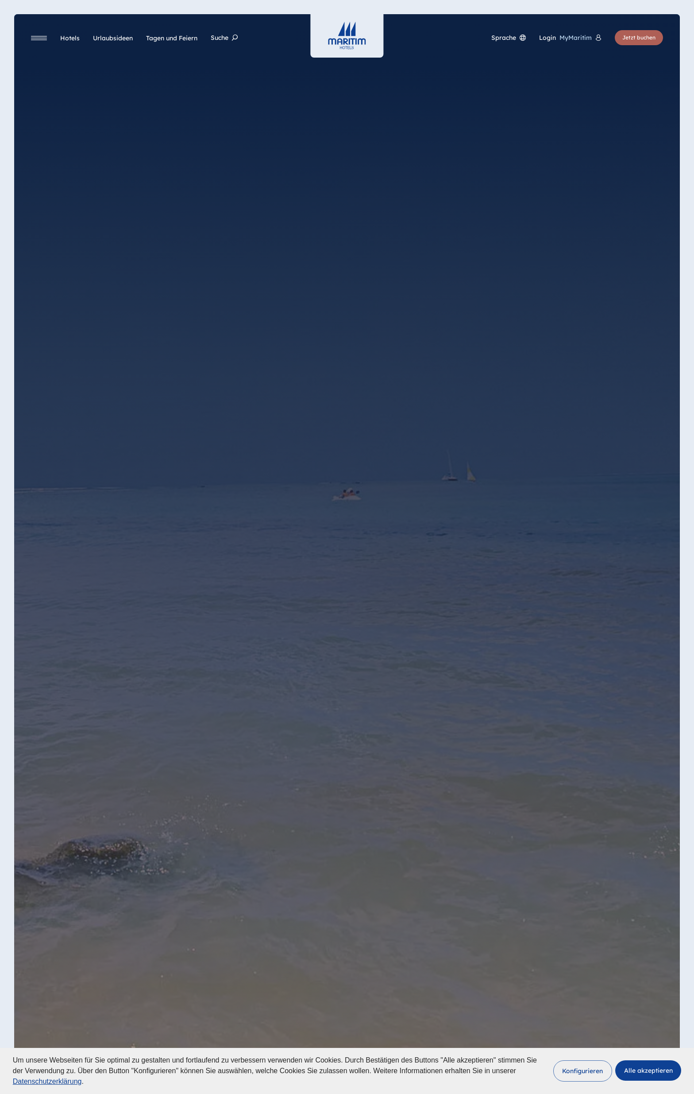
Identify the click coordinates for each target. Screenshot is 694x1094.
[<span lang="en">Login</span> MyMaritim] (570, 38)
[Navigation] (39, 38)
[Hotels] (70, 38)
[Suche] (224, 38)
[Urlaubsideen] (113, 38)
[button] (582, 1071)
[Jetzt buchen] (639, 37)
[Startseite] (346, 35)
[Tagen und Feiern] (171, 38)
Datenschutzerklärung (47, 1081)
